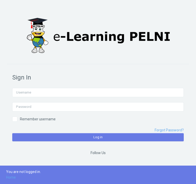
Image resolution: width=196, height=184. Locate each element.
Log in (98, 137)
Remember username (38, 119)
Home (11, 177)
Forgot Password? (169, 130)
